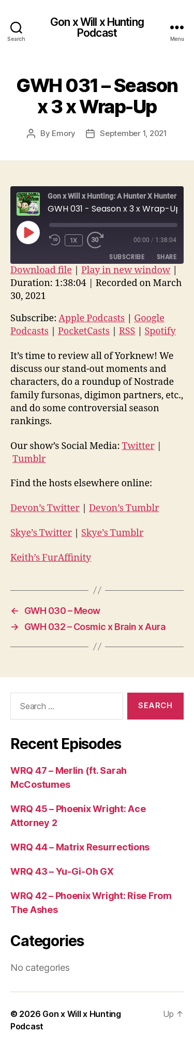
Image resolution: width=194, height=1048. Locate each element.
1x (74, 240)
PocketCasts (84, 331)
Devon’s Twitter (45, 508)
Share (166, 256)
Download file (41, 270)
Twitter (138, 446)
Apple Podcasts (91, 318)
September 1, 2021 (133, 133)
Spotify (159, 331)
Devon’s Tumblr (124, 508)
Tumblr (29, 459)
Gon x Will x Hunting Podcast (97, 27)
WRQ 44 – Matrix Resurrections (80, 847)
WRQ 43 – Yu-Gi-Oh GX (62, 871)
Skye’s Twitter (41, 533)
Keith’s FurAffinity (50, 558)
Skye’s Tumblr (112, 533)
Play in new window (125, 270)
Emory (64, 133)
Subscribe (126, 256)
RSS (127, 331)
